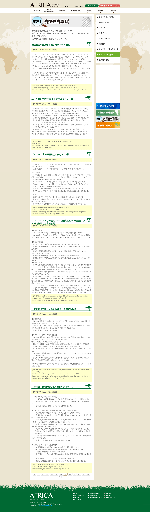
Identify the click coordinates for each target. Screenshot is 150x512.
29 (83, 474)
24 (61, 474)
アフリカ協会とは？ (79, 495)
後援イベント (104, 33)
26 (70, 474)
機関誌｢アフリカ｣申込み (96, 497)
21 (47, 474)
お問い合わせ (79, 6)
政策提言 (102, 44)
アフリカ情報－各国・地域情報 (87, 10)
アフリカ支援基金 (94, 493)
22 (52, 474)
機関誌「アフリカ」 (111, 497)
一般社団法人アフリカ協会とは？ (49, 10)
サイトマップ (70, 6)
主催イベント (104, 28)
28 (79, 474)
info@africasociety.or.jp (45, 505)
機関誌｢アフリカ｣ (105, 22)
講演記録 (113, 10)
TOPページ (36, 10)
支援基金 (100, 10)
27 (74, 474)
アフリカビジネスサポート (108, 49)
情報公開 (76, 497)
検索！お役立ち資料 (106, 55)
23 (56, 474)
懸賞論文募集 (104, 60)
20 (42, 474)
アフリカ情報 (93, 495)
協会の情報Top (61, 10)
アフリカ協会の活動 (74, 10)
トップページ (77, 493)
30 (88, 474)
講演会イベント (104, 38)
